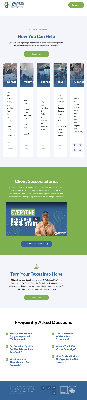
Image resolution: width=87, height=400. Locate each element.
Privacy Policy (14, 389)
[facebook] (74, 145)
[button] (20, 336)
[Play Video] (36, 219)
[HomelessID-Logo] (13, 3)
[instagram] (80, 145)
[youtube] (74, 150)
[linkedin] (80, 150)
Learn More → (26, 148)
